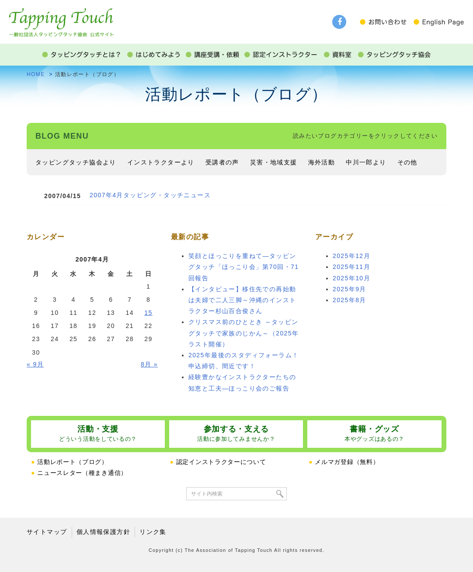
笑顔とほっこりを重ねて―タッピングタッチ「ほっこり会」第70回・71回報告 (243, 266)
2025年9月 (349, 289)
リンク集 (153, 531)
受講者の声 (222, 162)
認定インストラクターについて (218, 461)
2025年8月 (349, 299)
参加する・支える (236, 434)
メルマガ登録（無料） (344, 461)
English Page (438, 21)
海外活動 (321, 162)
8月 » (149, 364)
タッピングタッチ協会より (75, 162)
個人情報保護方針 (103, 531)
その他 (407, 162)
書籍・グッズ (374, 434)
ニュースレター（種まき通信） (79, 472)
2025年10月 (351, 278)
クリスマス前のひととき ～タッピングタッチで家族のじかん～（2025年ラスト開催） (243, 332)
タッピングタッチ (61, 18)
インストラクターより (161, 162)
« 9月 (35, 364)
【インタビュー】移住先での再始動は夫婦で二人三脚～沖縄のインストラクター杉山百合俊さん (242, 300)
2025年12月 (351, 255)
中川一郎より (366, 162)
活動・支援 (98, 434)
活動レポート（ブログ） (69, 461)
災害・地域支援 (273, 162)
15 (148, 312)
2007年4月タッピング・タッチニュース (150, 195)
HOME (36, 74)
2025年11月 (351, 266)
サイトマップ (47, 531)
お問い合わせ (385, 21)
